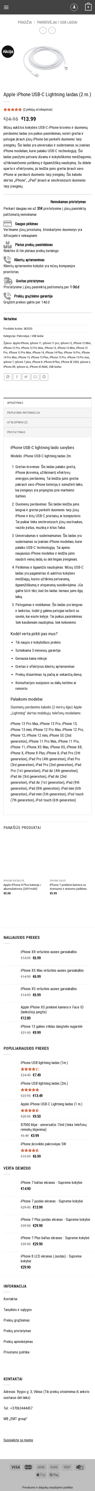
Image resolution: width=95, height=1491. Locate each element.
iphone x (85, 362)
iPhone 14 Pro (72, 352)
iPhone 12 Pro (11, 348)
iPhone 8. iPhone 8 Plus (46, 362)
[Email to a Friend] (35, 377)
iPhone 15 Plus (39, 357)
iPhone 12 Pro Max (32, 348)
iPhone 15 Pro (58, 357)
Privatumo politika (16, 1352)
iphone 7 (8, 362)
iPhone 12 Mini (82, 343)
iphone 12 (66, 343)
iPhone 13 (50, 348)
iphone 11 (35, 343)
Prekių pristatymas (17, 1331)
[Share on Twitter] (26, 377)
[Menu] (6, 7)
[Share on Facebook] (17, 377)
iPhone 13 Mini (66, 348)
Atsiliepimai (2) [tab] (17, 422)
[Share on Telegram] (44, 377)
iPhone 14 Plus (54, 352)
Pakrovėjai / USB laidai (57, 22)
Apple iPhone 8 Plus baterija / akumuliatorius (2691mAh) (22, 887)
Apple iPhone (21, 343)
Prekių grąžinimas (16, 1320)
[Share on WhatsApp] (8, 377)
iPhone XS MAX (39, 366)
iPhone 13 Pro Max (20, 352)
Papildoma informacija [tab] (23, 412)
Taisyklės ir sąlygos (17, 1310)
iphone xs (22, 366)
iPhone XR (9, 366)
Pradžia (25, 22)
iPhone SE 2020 (70, 362)
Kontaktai (10, 1299)
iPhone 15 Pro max (78, 357)
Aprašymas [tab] (15, 402)
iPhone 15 (24, 357)
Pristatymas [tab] (16, 432)
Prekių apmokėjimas (18, 1341)
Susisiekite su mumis (18, 1440)
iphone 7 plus (23, 362)
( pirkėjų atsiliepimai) (37, 110)
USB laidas (55, 366)
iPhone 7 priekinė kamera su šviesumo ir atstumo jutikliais (68, 887)
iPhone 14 (38, 352)
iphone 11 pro (51, 343)
